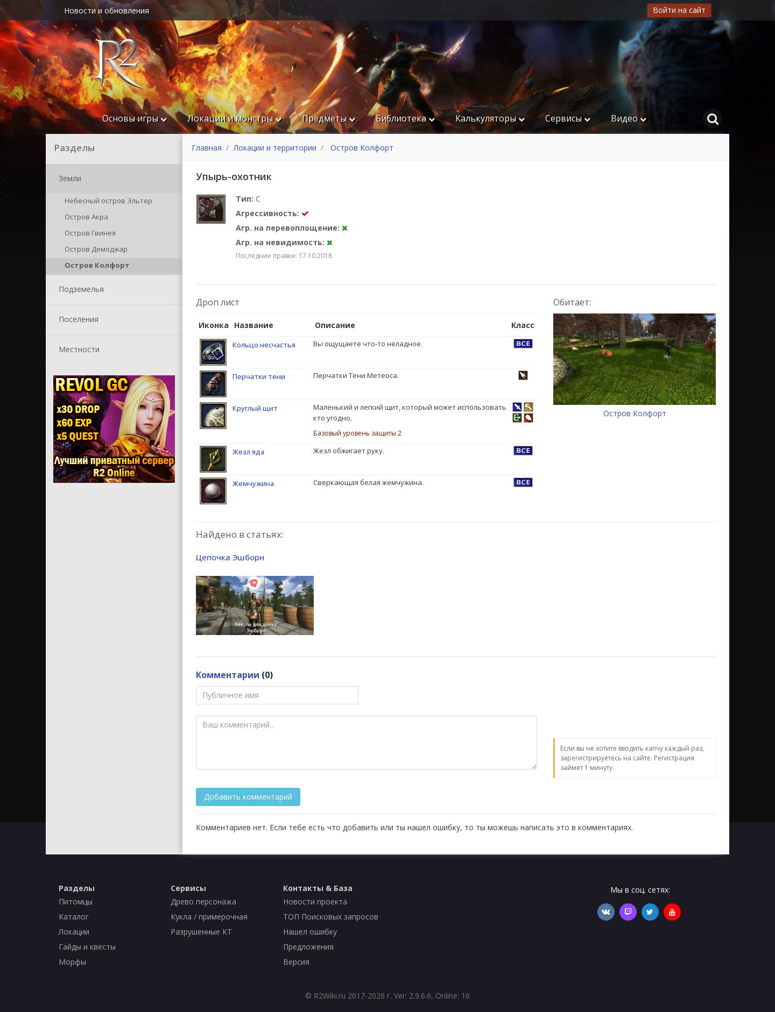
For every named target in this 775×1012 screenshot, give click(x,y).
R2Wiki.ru (330, 995)
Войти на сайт (679, 10)
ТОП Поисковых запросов (330, 916)
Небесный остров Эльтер (106, 201)
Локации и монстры (234, 118)
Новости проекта (315, 901)
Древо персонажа (203, 901)
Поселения (76, 320)
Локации (74, 932)
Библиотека (405, 118)
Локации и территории (275, 147)
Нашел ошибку (310, 932)
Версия (296, 962)
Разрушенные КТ (201, 932)
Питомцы (76, 901)
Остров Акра (84, 217)
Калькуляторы (490, 118)
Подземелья (79, 290)
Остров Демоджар (94, 250)
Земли (67, 179)
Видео (628, 118)
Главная (207, 147)
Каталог (74, 916)
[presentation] (635, 707)
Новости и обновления (106, 10)
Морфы (72, 962)
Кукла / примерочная (209, 916)
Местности (77, 350)
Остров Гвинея (88, 233)
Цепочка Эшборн (230, 557)
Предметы (328, 118)
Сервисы (567, 118)
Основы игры (134, 118)
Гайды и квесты (87, 947)
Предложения (308, 947)
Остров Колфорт (95, 266)
